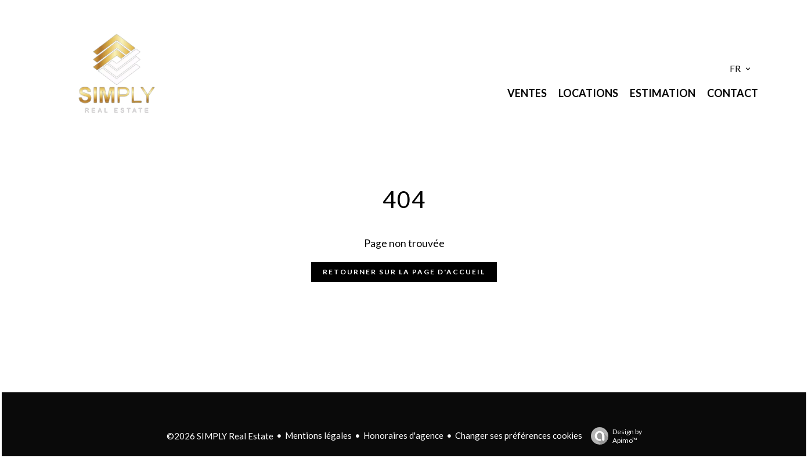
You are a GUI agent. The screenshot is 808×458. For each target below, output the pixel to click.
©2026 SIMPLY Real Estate (220, 436)
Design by (613, 436)
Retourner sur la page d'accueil (404, 271)
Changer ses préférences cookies (518, 435)
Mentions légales (318, 435)
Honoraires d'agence (403, 435)
